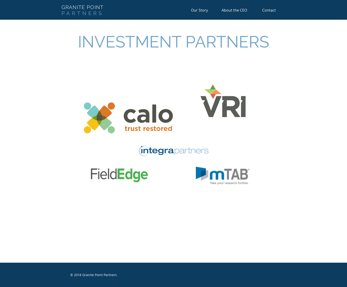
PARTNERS (82, 13)
